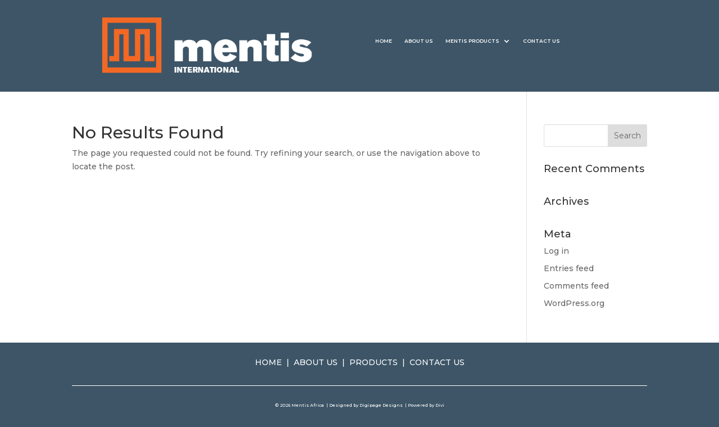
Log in (556, 251)
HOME (383, 41)
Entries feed (569, 268)
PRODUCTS (373, 362)
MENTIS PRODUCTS (472, 41)
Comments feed (576, 286)
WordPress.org (574, 303)
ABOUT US (418, 41)
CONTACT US (541, 41)
